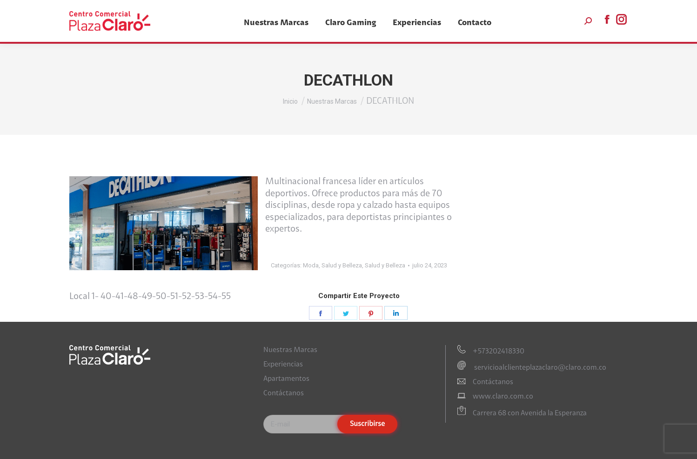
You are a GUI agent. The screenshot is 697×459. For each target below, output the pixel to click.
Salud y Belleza (342, 265)
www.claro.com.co (503, 396)
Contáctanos (283, 393)
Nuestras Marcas (290, 350)
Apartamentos (286, 379)
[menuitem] (276, 23)
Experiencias (283, 364)
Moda (311, 265)
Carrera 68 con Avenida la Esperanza (530, 413)
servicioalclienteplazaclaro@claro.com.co (539, 368)
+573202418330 (498, 351)
